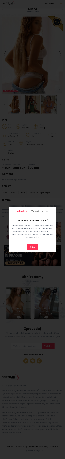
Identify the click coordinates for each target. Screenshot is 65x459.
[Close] (53, 209)
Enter (32, 247)
